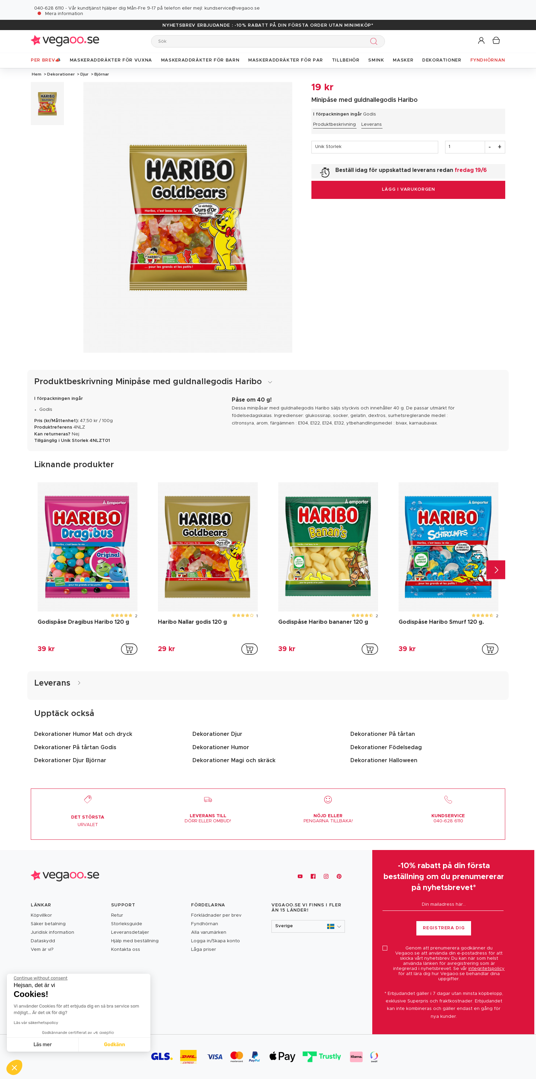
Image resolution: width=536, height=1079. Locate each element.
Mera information (64, 14)
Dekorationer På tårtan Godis (75, 747)
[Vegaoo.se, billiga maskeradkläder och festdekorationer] (65, 876)
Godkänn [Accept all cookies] (64, 1045)
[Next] (495, 570)
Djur (84, 74)
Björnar (101, 74)
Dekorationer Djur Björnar (70, 760)
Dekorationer (61, 74)
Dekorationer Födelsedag (386, 747)
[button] (481, 40)
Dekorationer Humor (220, 747)
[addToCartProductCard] (129, 649)
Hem (36, 74)
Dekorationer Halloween (383, 760)
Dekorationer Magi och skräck (234, 760)
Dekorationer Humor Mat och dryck (83, 734)
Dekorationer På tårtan (382, 734)
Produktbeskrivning (334, 124)
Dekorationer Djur (217, 734)
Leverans (371, 124)
